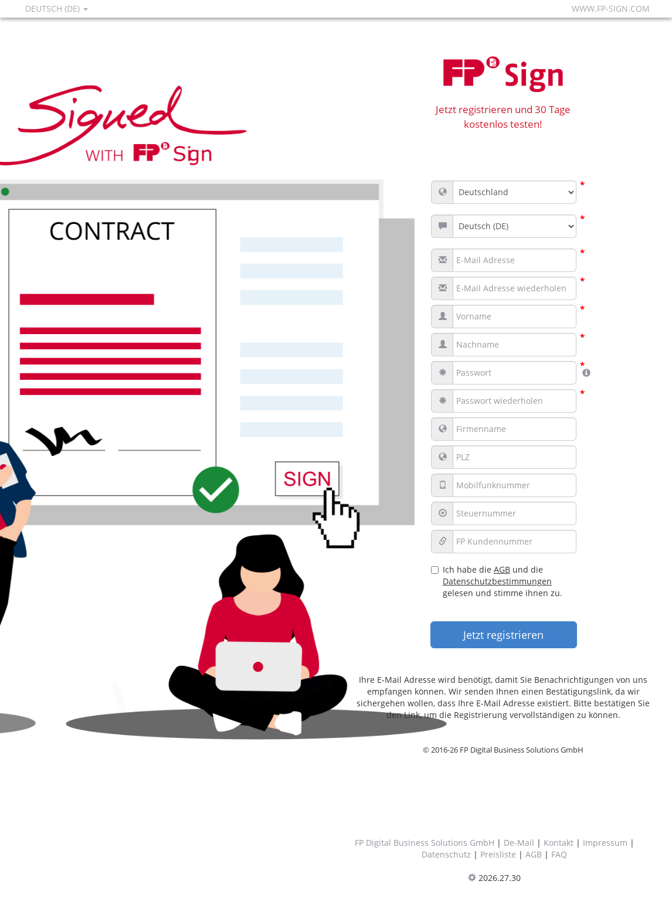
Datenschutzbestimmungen (497, 581)
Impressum (605, 842)
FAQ (559, 854)
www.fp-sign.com (611, 8)
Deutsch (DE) (56, 8)
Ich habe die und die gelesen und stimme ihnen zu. (496, 581)
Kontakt (558, 842)
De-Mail (519, 842)
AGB (502, 569)
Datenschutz (446, 854)
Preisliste (498, 854)
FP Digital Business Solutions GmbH (424, 842)
